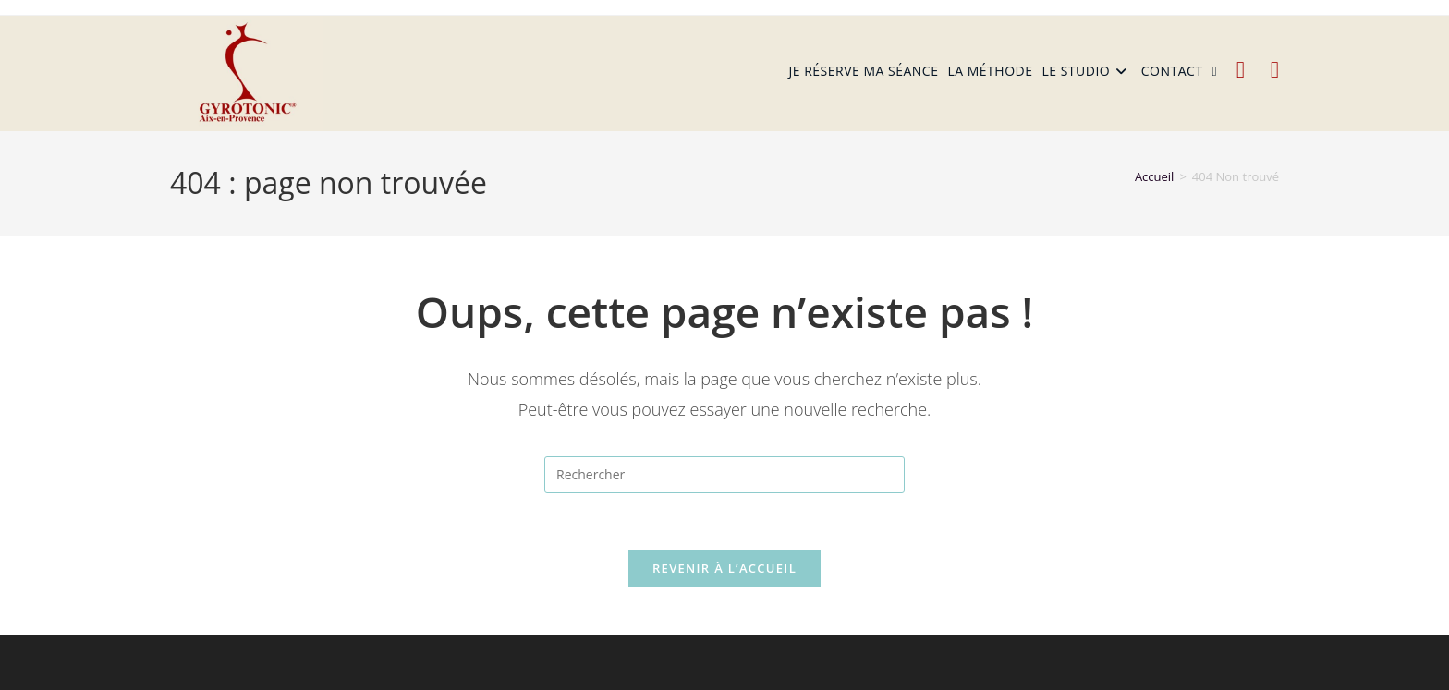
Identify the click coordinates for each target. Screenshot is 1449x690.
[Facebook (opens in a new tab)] (1240, 69)
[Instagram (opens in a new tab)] (1274, 69)
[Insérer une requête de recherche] (724, 474)
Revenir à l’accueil (724, 568)
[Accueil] (1155, 176)
